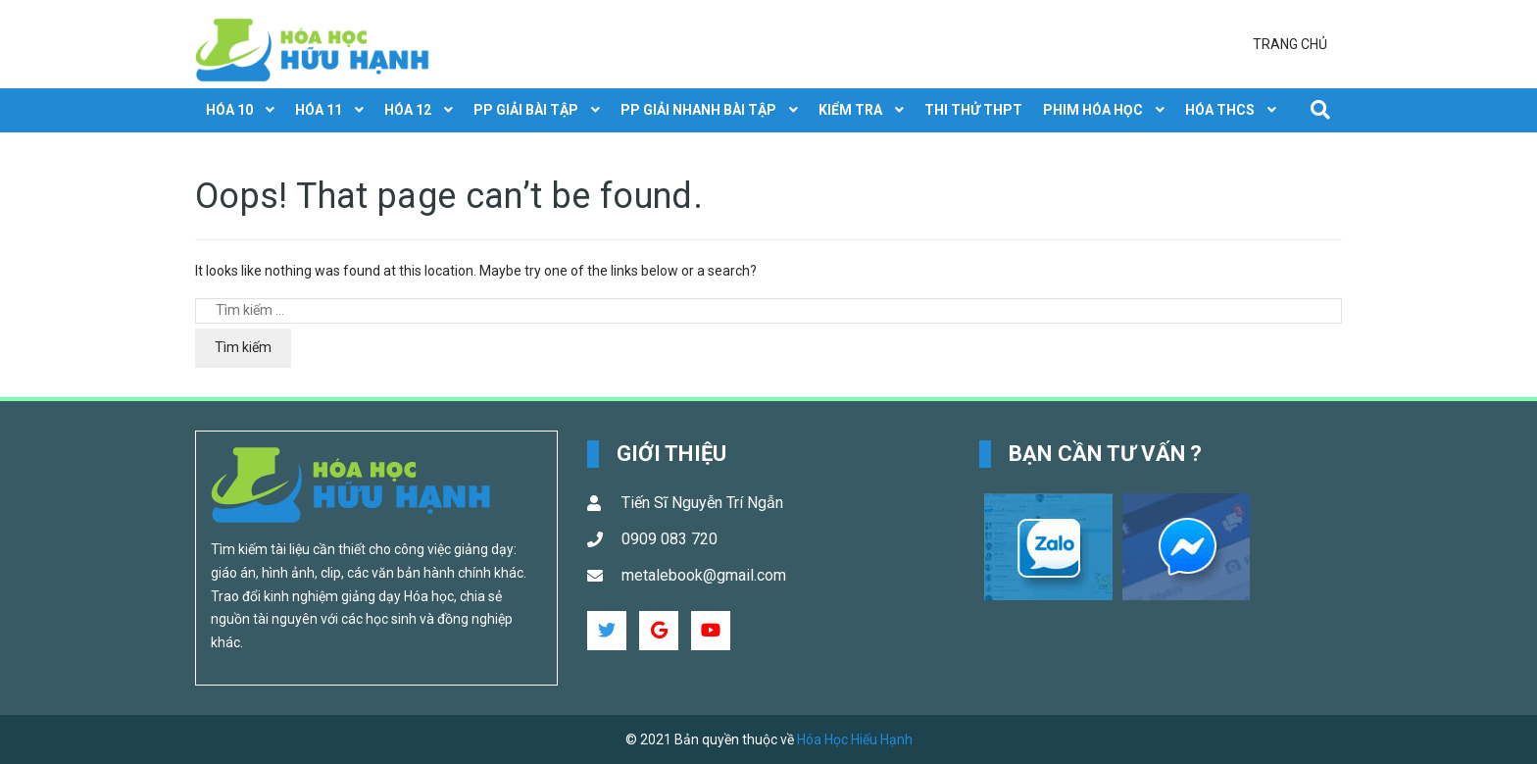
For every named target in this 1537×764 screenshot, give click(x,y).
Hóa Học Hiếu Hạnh (855, 739)
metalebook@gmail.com (703, 575)
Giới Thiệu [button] (671, 453)
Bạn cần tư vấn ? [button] (1106, 453)
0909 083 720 (669, 539)
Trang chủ (1290, 44)
